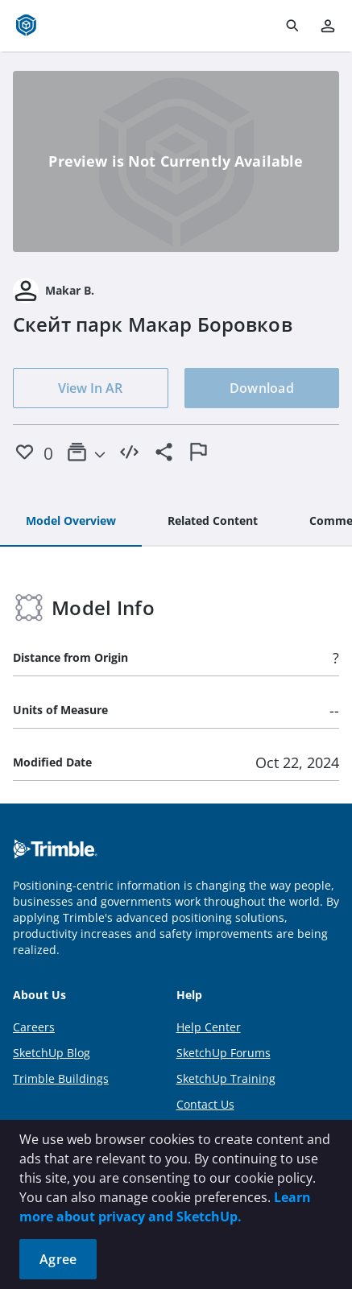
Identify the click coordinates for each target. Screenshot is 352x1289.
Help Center (208, 1027)
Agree (58, 1259)
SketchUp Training (225, 1078)
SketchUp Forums (223, 1052)
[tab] (71, 522)
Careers (34, 1027)
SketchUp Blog (51, 1052)
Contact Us (205, 1104)
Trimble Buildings (61, 1078)
